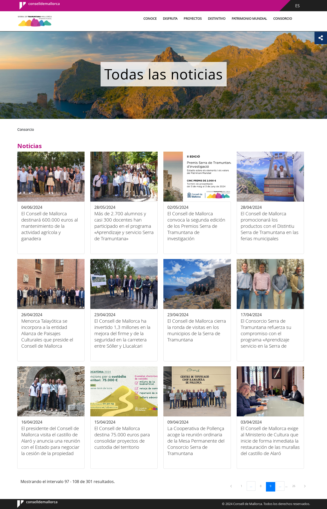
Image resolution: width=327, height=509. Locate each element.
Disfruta (169, 18)
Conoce (149, 18)
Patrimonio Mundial (248, 18)
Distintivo (216, 18)
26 (295, 486)
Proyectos (192, 18)
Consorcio (281, 18)
